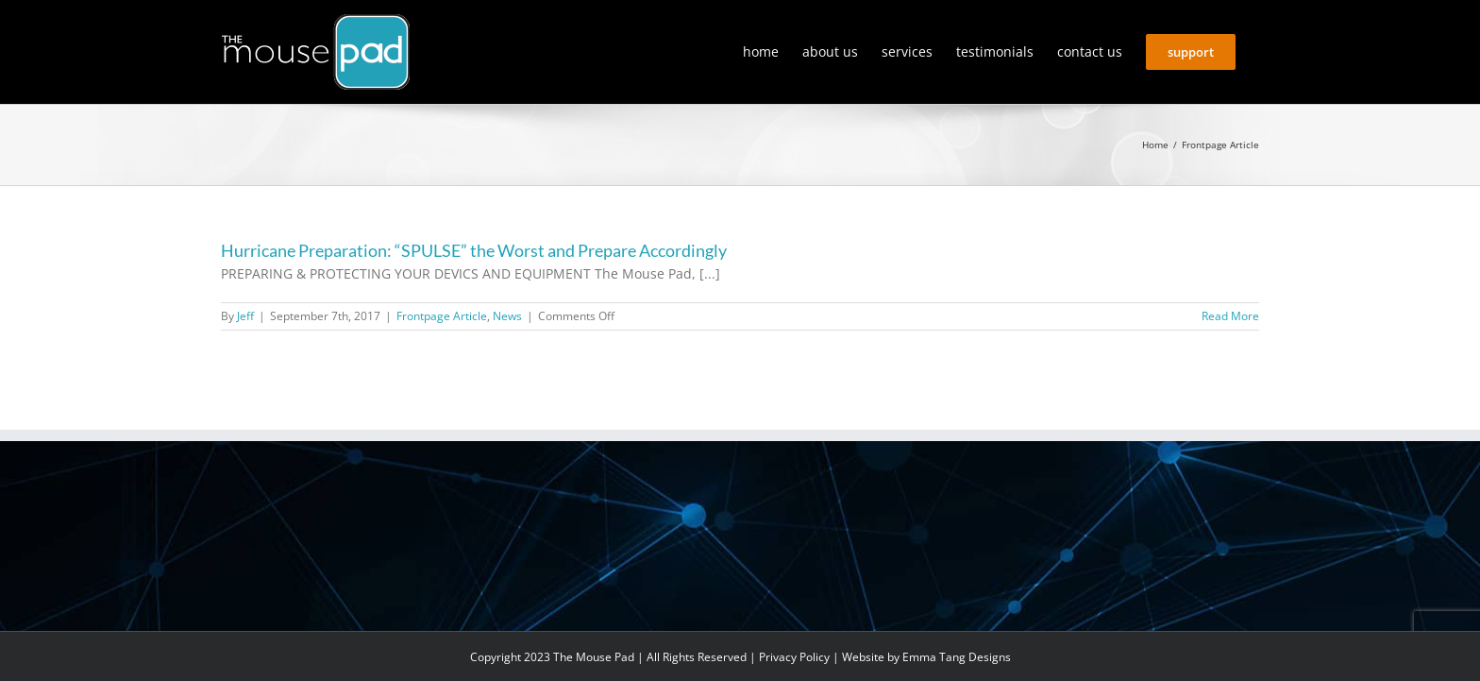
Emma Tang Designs (956, 657)
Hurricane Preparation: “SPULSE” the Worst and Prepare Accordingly (474, 250)
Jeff (245, 316)
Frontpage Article (441, 316)
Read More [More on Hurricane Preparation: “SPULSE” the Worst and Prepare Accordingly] (1230, 316)
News (507, 316)
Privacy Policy (794, 657)
